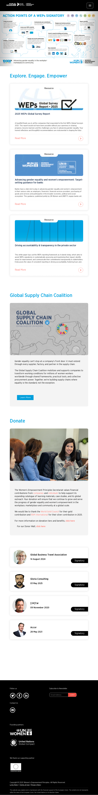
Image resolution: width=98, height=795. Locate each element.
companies (38, 493)
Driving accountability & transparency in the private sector (45, 245)
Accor (33, 627)
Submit (72, 695)
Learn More (25, 397)
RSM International (39, 515)
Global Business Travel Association (48, 555)
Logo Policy (14, 785)
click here (70, 521)
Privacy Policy (36, 785)
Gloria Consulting (39, 579)
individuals (53, 493)
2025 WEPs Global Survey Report (32, 114)
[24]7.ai (34, 603)
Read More (20, 138)
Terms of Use (25, 785)
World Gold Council (50, 512)
